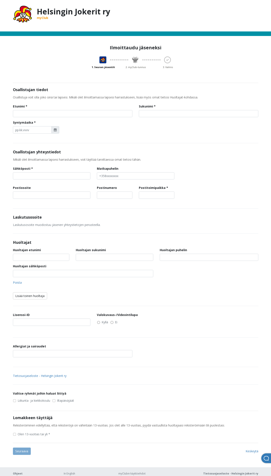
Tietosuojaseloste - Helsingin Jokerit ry (40, 376)
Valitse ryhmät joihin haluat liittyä (39, 393)
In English (69, 473)
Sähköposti (21, 168)
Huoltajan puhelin (173, 250)
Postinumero (107, 188)
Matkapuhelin (107, 168)
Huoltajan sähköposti (29, 266)
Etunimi (19, 106)
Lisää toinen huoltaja (30, 296)
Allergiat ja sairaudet (29, 346)
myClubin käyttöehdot (132, 473)
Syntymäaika (23, 122)
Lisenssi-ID (21, 315)
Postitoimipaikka (152, 188)
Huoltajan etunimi (27, 250)
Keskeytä (252, 451)
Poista (17, 282)
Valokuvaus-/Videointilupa (117, 315)
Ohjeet (18, 473)
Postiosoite (22, 188)
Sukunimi (146, 106)
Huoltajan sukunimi (91, 250)
